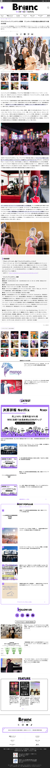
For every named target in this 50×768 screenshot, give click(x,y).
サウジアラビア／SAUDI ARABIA (8, 328)
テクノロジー (40, 16)
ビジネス (18, 16)
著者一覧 (5, 749)
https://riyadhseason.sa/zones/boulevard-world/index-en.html (23, 273)
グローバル (32, 16)
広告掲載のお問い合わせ (19, 749)
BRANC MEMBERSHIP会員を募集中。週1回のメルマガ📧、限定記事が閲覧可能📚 (25, 730)
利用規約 (45, 749)
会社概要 (25, 750)
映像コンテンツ (10, 16)
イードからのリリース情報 (32, 750)
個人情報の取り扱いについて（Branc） (36, 749)
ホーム (2, 16)
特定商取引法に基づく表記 (19, 750)
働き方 (37, 745)
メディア (25, 16)
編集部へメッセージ (10, 749)
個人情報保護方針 (26, 749)
